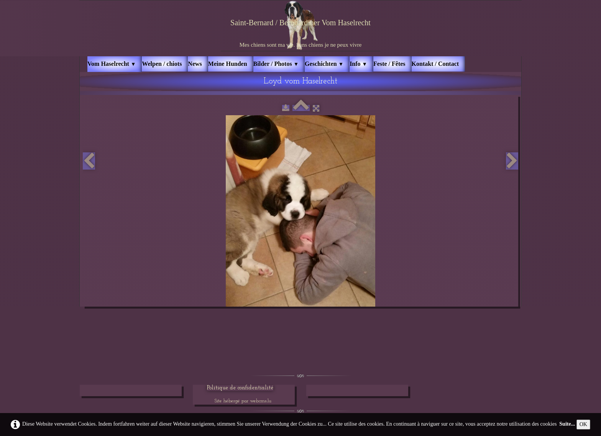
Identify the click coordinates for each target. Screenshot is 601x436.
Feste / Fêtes (389, 63)
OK (583, 424)
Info (358, 63)
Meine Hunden (227, 63)
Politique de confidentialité (240, 388)
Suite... (567, 424)
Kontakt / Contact (435, 63)
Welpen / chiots (162, 63)
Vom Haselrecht (111, 63)
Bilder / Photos (276, 63)
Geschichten (324, 63)
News (195, 63)
